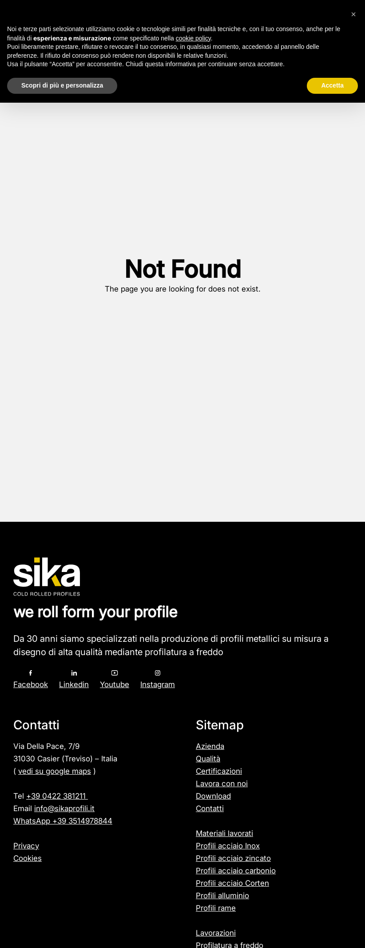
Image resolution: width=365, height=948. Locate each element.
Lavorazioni (216, 932)
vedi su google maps (54, 771)
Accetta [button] (332, 85)
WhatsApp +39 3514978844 (62, 820)
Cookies (27, 858)
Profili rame (216, 908)
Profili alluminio (222, 895)
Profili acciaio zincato (233, 858)
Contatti (210, 808)
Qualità (208, 758)
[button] (353, 14)
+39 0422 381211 (57, 796)
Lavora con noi (222, 783)
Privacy (26, 845)
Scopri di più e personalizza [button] (62, 85)
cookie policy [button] (193, 38)
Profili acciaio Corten (232, 883)
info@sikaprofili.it (64, 808)
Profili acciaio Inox (228, 845)
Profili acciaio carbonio (236, 870)
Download (213, 796)
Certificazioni (219, 771)
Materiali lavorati (224, 833)
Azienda (210, 746)
